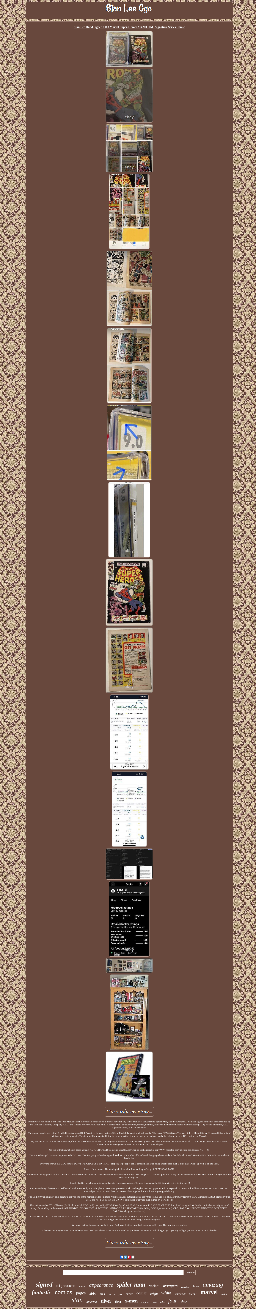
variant (154, 1286)
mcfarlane (185, 1287)
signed (44, 1284)
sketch (112, 1294)
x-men (131, 1301)
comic (141, 1293)
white (166, 1292)
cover (193, 1293)
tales (162, 1302)
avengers (170, 1285)
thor (184, 1302)
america (91, 1302)
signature (66, 1286)
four (172, 1301)
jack (120, 1294)
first (118, 1302)
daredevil (180, 1293)
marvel (209, 1292)
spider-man (131, 1284)
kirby (92, 1293)
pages (81, 1293)
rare (155, 1303)
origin (154, 1293)
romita (82, 1286)
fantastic (41, 1292)
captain (145, 1302)
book (196, 1286)
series (224, 1294)
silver (105, 1301)
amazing (213, 1284)
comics (63, 1292)
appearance (101, 1285)
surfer (129, 1293)
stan (77, 1300)
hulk (102, 1294)
